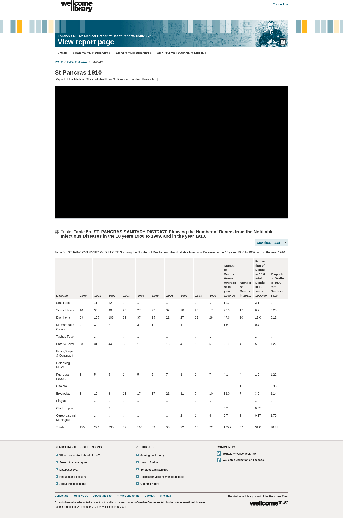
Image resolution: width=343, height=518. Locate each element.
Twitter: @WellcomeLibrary (239, 453)
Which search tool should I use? (80, 455)
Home (62, 53)
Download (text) (268, 242)
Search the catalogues (73, 462)
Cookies (150, 495)
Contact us (280, 4)
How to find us (149, 462)
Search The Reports (91, 53)
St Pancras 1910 (77, 61)
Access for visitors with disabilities (162, 476)
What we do (81, 495)
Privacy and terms (128, 495)
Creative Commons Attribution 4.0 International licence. (171, 502)
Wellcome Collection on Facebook (244, 460)
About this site (102, 495)
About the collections (73, 483)
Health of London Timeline (182, 53)
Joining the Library (152, 455)
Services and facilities (154, 469)
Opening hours (149, 483)
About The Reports (134, 53)
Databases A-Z (69, 469)
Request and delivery (73, 476)
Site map (165, 495)
